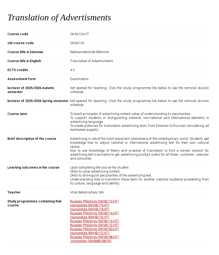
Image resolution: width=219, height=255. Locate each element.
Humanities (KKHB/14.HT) (89, 209)
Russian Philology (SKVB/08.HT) (94, 237)
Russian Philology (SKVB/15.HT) (94, 201)
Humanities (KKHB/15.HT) (89, 205)
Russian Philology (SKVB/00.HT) (94, 229)
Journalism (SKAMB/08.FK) (91, 241)
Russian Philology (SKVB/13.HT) (94, 221)
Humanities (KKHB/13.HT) (89, 217)
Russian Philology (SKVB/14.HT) (94, 213)
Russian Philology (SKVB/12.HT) (94, 225)
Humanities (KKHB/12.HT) (89, 233)
